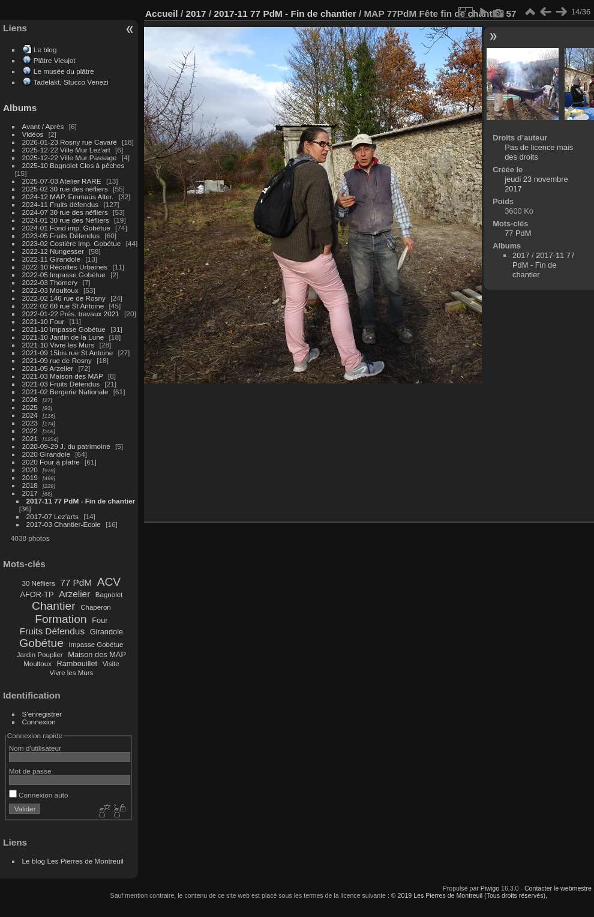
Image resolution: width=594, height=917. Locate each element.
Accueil (161, 13)
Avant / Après (43, 126)
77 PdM (76, 582)
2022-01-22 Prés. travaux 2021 (70, 313)
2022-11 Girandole (51, 259)
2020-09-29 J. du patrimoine (66, 446)
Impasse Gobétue (96, 644)
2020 (30, 470)
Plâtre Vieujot (55, 60)
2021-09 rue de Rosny (57, 360)
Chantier (54, 606)
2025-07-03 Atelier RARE (61, 181)
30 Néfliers (38, 583)
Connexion (39, 722)
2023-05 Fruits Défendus (61, 235)
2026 (30, 399)
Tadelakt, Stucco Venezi (71, 82)
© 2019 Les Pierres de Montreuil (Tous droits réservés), (469, 895)
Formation (60, 619)
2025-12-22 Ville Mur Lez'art (66, 150)
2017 (30, 493)
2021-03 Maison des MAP (62, 376)
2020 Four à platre (51, 462)
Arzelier (74, 594)
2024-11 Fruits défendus (60, 204)
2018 (30, 485)
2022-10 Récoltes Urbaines (65, 267)
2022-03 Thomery (50, 282)
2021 (30, 438)
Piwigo (490, 888)
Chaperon (95, 607)
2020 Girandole (46, 454)
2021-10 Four (43, 321)
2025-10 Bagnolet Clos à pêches (73, 165)
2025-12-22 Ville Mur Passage (69, 157)
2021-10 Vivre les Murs (58, 345)
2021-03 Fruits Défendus (61, 384)
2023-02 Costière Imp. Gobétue (71, 243)
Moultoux (37, 663)
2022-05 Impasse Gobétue (64, 274)
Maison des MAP (97, 654)
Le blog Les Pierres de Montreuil (73, 861)
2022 (30, 430)
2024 (30, 415)
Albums (20, 108)
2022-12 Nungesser (53, 251)
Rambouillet (77, 663)
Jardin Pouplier (40, 654)
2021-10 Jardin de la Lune (63, 337)
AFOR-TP (36, 594)
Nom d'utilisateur (35, 748)
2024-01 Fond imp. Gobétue (66, 228)
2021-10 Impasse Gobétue (64, 329)
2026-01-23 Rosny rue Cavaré (69, 142)
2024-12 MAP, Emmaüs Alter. (68, 196)
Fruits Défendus (52, 631)
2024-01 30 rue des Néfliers (66, 220)
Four (99, 620)
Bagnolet (108, 594)
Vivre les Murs (72, 672)
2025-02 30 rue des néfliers (65, 189)
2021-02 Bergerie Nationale (65, 391)
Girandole (107, 631)
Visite (111, 663)
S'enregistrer (42, 714)
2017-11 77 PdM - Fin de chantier (81, 501)
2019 (30, 477)
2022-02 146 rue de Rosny (64, 298)
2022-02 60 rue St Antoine (63, 306)
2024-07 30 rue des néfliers (65, 212)
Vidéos (33, 134)
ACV (109, 582)
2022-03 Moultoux (50, 290)
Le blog (45, 49)
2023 (30, 423)
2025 (30, 407)
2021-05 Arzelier (48, 368)
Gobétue (41, 643)
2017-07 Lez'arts (52, 516)
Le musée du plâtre (64, 71)
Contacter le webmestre (558, 888)
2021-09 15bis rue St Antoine (67, 352)
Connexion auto (38, 795)
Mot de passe (30, 771)
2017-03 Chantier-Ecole (63, 524)
